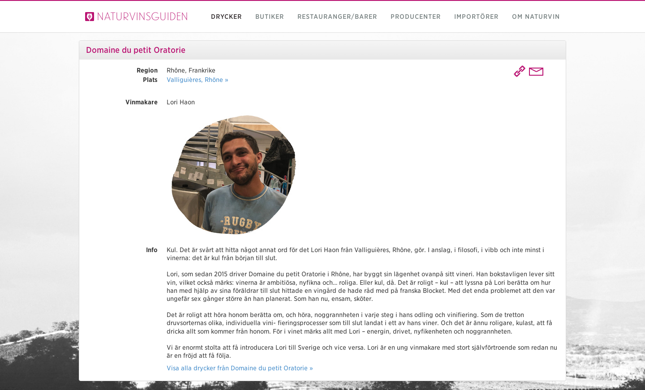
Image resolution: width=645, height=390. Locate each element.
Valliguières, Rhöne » (197, 79)
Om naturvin (536, 16)
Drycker (226, 16)
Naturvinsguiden (136, 16)
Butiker (269, 16)
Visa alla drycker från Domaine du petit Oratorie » (240, 368)
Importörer (476, 16)
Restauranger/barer (337, 16)
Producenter (416, 16)
